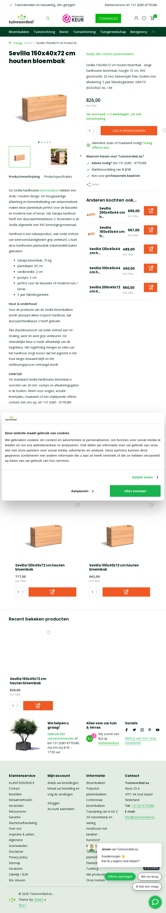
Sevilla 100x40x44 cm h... (105, 270)
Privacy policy (18, 857)
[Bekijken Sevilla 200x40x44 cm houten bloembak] (91, 213)
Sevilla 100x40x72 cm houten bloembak (114, 567)
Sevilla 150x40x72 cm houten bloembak (28, 681)
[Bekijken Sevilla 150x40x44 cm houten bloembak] (91, 233)
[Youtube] (157, 730)
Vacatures (16, 868)
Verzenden (16, 806)
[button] (38, 142)
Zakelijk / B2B (18, 874)
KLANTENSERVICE (21, 783)
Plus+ (22, 905)
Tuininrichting (44, 32)
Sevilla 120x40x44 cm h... (105, 251)
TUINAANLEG (108, 18)
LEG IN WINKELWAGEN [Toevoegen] (128, 131)
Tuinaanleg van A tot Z (102, 811)
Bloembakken (19, 32)
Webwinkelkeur (108, 743)
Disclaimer (16, 851)
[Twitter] (134, 730)
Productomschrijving (24, 176)
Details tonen (142, 477)
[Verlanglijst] (144, 18)
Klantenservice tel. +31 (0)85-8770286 (131, 5)
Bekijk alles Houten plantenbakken (110, 54)
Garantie (15, 817)
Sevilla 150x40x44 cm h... (112, 231)
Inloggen (54, 803)
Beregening (138, 32)
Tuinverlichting (84, 32)
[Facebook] (126, 730)
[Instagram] (142, 730)
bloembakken (49, 190)
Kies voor (113, 176)
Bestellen (15, 794)
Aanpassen (82, 491)
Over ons (15, 828)
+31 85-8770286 (142, 806)
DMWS (38, 899)
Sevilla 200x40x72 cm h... (105, 289)
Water (64, 32)
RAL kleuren (17, 880)
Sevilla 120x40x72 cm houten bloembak (40, 567)
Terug (15, 43)
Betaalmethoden (20, 800)
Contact (14, 788)
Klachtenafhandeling (23, 823)
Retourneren (17, 811)
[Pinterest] (150, 730)
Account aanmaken (61, 809)
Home (29, 43)
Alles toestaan (135, 491)
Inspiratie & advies (21, 834)
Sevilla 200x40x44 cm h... (112, 212)
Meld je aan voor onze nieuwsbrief (140, 740)
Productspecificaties (58, 176)
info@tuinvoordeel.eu (140, 817)
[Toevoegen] (150, 210)
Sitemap (14, 863)
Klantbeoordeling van (108, 169)
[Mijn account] (136, 18)
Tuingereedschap (113, 32)
